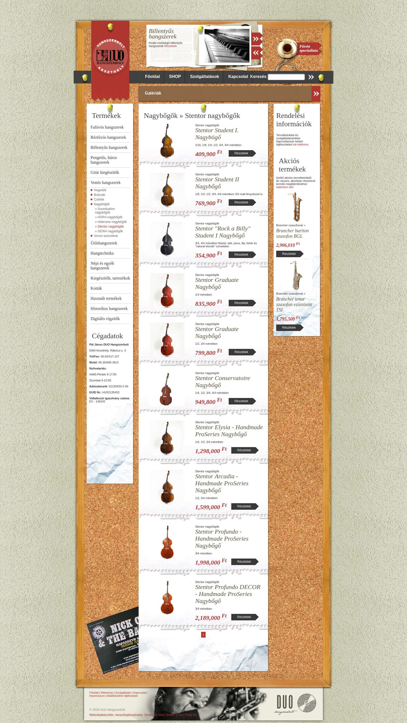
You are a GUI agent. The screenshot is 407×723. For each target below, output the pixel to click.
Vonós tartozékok (106, 236)
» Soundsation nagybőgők (105, 210)
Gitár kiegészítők (105, 172)
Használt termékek (106, 298)
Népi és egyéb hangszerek (102, 265)
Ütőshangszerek (104, 243)
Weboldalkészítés (101, 715)
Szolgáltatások (204, 76)
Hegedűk (100, 190)
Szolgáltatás (123, 692)
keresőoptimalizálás (129, 715)
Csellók (99, 199)
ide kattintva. (301, 144)
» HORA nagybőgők (109, 217)
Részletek (170, 46)
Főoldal (152, 76)
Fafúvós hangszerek (107, 127)
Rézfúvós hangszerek (108, 137)
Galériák (153, 93)
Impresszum (97, 695)
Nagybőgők (102, 204)
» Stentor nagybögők (109, 226)
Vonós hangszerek (106, 182)
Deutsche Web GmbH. (160, 715)
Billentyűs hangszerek (109, 147)
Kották (96, 288)
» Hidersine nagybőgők (111, 222)
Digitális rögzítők (105, 318)
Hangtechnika (102, 253)
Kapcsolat (238, 76)
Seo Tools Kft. (187, 715)
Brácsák (99, 195)
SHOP (175, 76)
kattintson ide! (285, 187)
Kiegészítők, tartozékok (110, 278)
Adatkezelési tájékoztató (122, 695)
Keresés (258, 76)
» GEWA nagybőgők (109, 231)
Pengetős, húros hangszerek (104, 159)
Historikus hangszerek (109, 308)
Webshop (107, 692)
